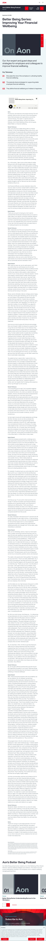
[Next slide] (8, 905)
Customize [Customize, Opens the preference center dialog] (5, 939)
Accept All (40, 939)
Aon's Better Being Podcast (11, 7)
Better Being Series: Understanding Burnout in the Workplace (18, 899)
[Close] (44, 927)
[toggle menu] (43, 2)
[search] (39, 2)
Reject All (32, 939)
